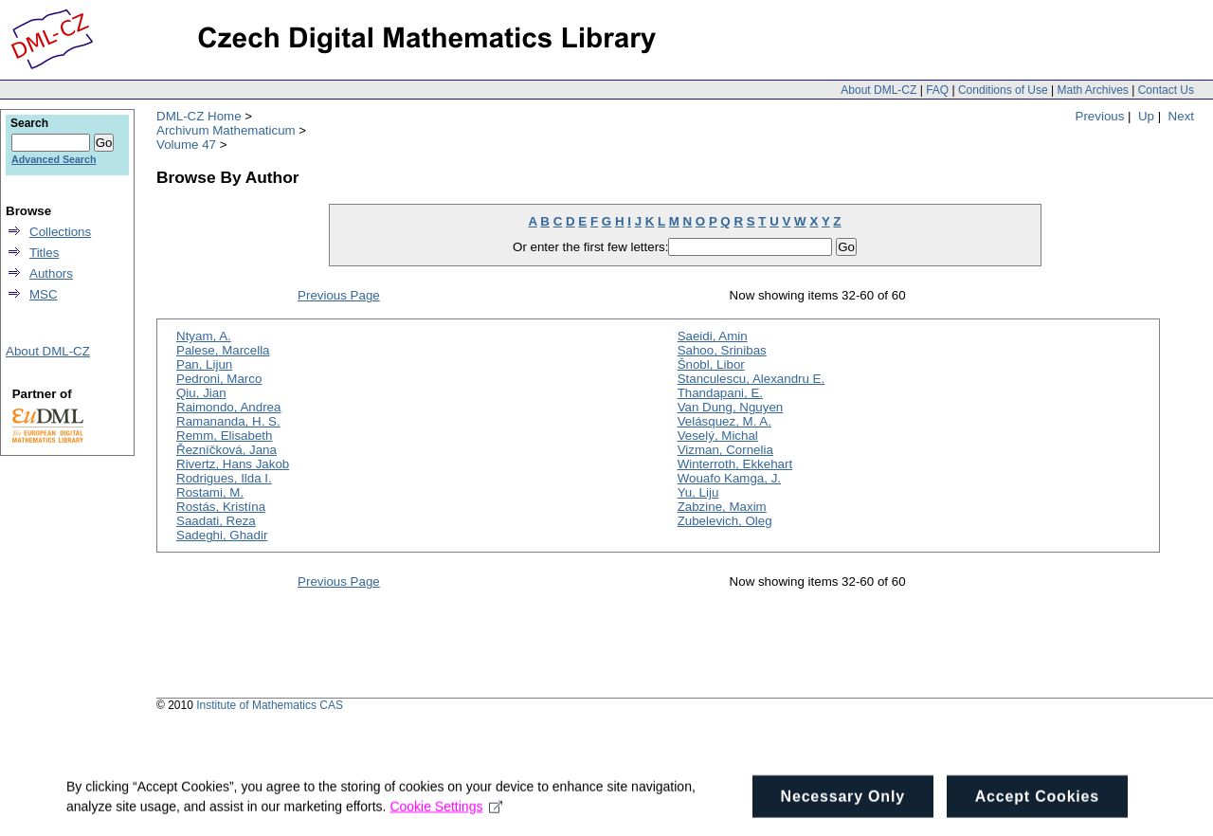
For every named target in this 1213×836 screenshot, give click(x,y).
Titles (44, 252)
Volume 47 (186, 144)
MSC (43, 294)
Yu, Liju (698, 492)
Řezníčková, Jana (226, 450)
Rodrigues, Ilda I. (224, 478)
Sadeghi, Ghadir (221, 535)
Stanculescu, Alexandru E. (751, 379)
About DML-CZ (878, 90)
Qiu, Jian (201, 393)
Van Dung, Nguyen (731, 407)
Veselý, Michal (718, 435)
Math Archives (1092, 90)
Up (1146, 116)
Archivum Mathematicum (226, 130)
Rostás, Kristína (220, 507)
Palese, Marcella (223, 350)
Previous (1100, 116)
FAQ (937, 90)
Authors (51, 273)
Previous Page (339, 295)
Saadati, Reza (216, 521)
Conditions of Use (1003, 90)
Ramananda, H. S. (228, 421)
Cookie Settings (445, 819)
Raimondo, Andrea (228, 407)
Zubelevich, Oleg (725, 521)
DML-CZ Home (199, 116)
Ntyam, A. (203, 336)
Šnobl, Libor (711, 364)
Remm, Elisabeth (224, 435)
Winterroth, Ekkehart (735, 464)
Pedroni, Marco (219, 379)
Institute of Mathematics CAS (269, 705)
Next (1181, 116)
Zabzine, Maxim (722, 507)
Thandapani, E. (720, 393)
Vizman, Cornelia (725, 450)
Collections (60, 232)
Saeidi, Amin (713, 336)
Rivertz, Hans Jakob (232, 464)
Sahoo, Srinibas (722, 350)
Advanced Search (53, 159)
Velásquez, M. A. (724, 421)
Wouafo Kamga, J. (729, 478)
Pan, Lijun (204, 364)
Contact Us (1166, 90)
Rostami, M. (210, 492)
